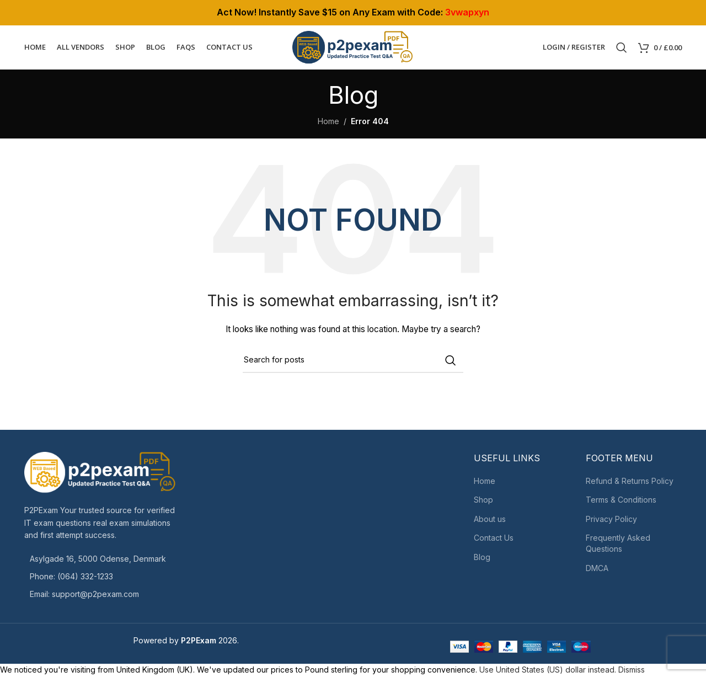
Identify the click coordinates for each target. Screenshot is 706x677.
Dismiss (631, 672)
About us (490, 521)
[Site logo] (353, 47)
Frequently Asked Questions (618, 546)
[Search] (622, 49)
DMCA (597, 570)
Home (328, 123)
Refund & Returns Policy (629, 483)
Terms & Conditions (621, 502)
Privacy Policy (611, 521)
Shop (483, 502)
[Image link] (100, 474)
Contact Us (494, 540)
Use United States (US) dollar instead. (547, 672)
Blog (482, 559)
